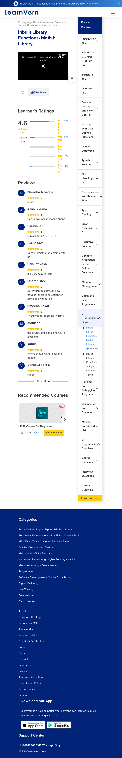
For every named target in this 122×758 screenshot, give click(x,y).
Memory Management (89, 284)
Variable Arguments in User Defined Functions (88, 264)
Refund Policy (27, 689)
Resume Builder (28, 635)
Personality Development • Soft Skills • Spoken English (50, 535)
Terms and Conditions (31, 677)
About (22, 611)
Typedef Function (87, 162)
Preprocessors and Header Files (90, 196)
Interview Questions (88, 474)
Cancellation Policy (30, 683)
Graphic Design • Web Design (36, 547)
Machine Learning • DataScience (38, 565)
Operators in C (88, 90)
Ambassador (26, 629)
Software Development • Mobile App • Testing (45, 577)
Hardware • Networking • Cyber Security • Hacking (48, 559)
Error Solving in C (87, 228)
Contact (23, 659)
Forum (22, 647)
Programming (26, 571)
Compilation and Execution (89, 408)
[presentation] (65, 420)
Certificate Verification (32, 641)
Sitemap (23, 695)
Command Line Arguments (88, 300)
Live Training (26, 589)
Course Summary (87, 460)
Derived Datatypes (88, 148)
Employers (25, 665)
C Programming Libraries (90, 318)
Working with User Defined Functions (87, 131)
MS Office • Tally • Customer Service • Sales (44, 541)
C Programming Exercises (90, 444)
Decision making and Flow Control (87, 108)
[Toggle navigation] (112, 12)
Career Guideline (87, 487)
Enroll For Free (54, 432)
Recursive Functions (88, 244)
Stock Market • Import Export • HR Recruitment (46, 529)
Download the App (30, 617)
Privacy (23, 671)
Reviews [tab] (38, 92)
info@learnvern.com (32, 751)
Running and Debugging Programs (88, 388)
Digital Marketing (29, 583)
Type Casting (86, 212)
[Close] (119, 3)
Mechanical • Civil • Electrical (36, 553)
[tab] (23, 92)
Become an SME (28, 623)
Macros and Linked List (88, 426)
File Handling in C (87, 178)
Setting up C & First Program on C (88, 59)
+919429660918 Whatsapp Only (39, 745)
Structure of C (87, 77)
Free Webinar (26, 595)
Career (23, 653)
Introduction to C (89, 41)
